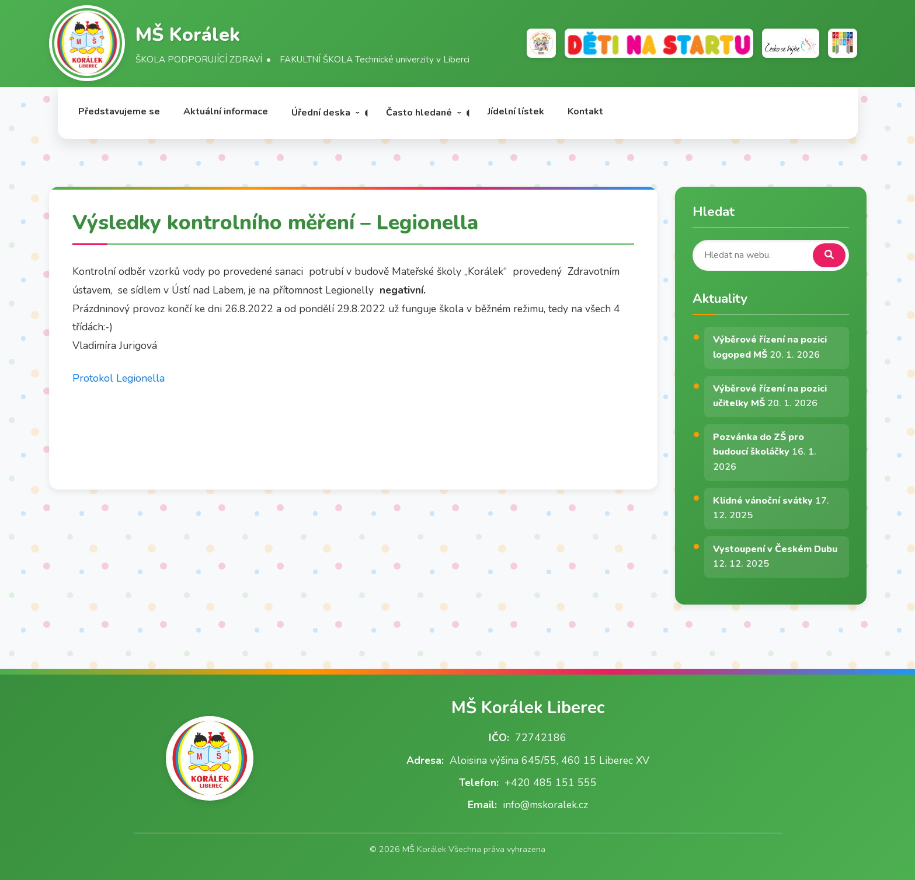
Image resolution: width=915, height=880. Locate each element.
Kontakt (585, 111)
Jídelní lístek (516, 111)
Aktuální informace (225, 111)
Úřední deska (320, 112)
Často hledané (419, 112)
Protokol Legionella (118, 378)
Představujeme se (119, 111)
